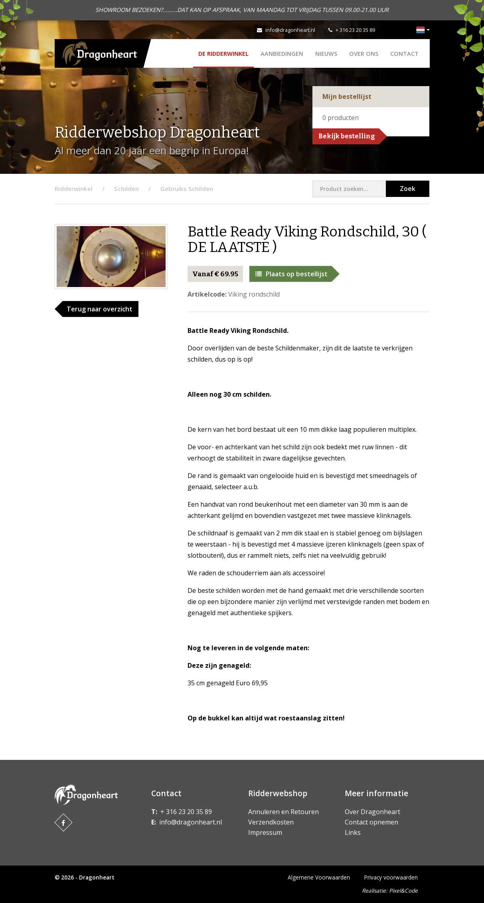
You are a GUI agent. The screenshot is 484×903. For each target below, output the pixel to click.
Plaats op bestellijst (291, 274)
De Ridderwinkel (223, 53)
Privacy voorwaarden (391, 877)
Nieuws (326, 53)
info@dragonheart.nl (290, 29)
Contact (404, 53)
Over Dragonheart (372, 811)
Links (353, 832)
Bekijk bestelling (346, 136)
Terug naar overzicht (99, 309)
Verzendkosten (271, 822)
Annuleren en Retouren (283, 811)
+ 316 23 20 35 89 (355, 29)
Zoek (407, 188)
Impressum (265, 832)
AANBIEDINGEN (282, 53)
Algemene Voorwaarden (319, 877)
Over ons (363, 53)
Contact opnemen (371, 822)
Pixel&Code (403, 890)
